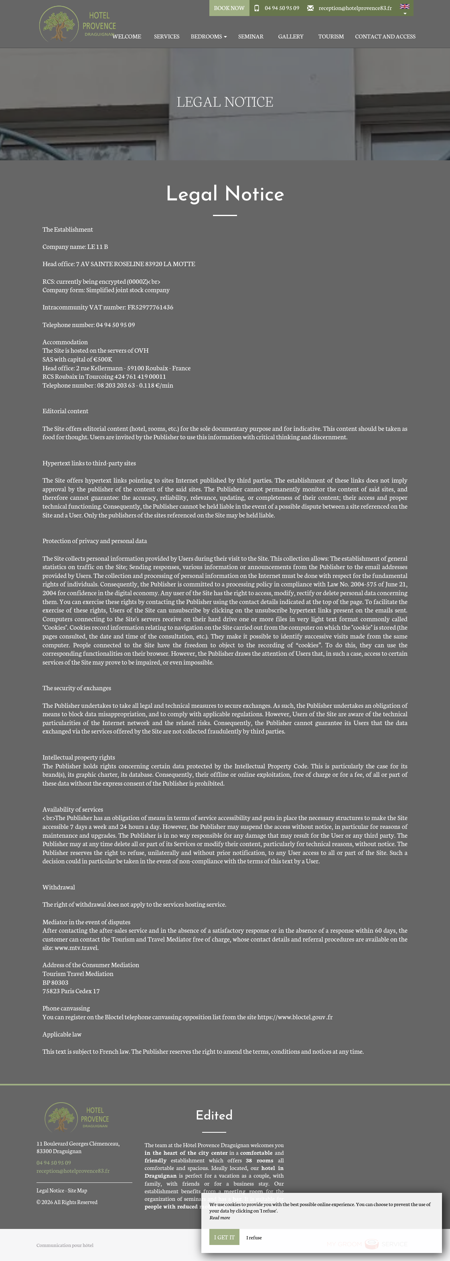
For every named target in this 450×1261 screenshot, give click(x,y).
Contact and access (385, 36)
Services (166, 36)
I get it (224, 1237)
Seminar (251, 36)
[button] (404, 8)
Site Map (77, 1190)
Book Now (229, 8)
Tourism (331, 36)
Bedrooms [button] (209, 36)
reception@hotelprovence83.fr (355, 8)
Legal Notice (50, 1190)
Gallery (291, 36)
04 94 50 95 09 (282, 8)
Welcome (126, 36)
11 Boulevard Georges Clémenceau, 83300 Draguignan (78, 1147)
